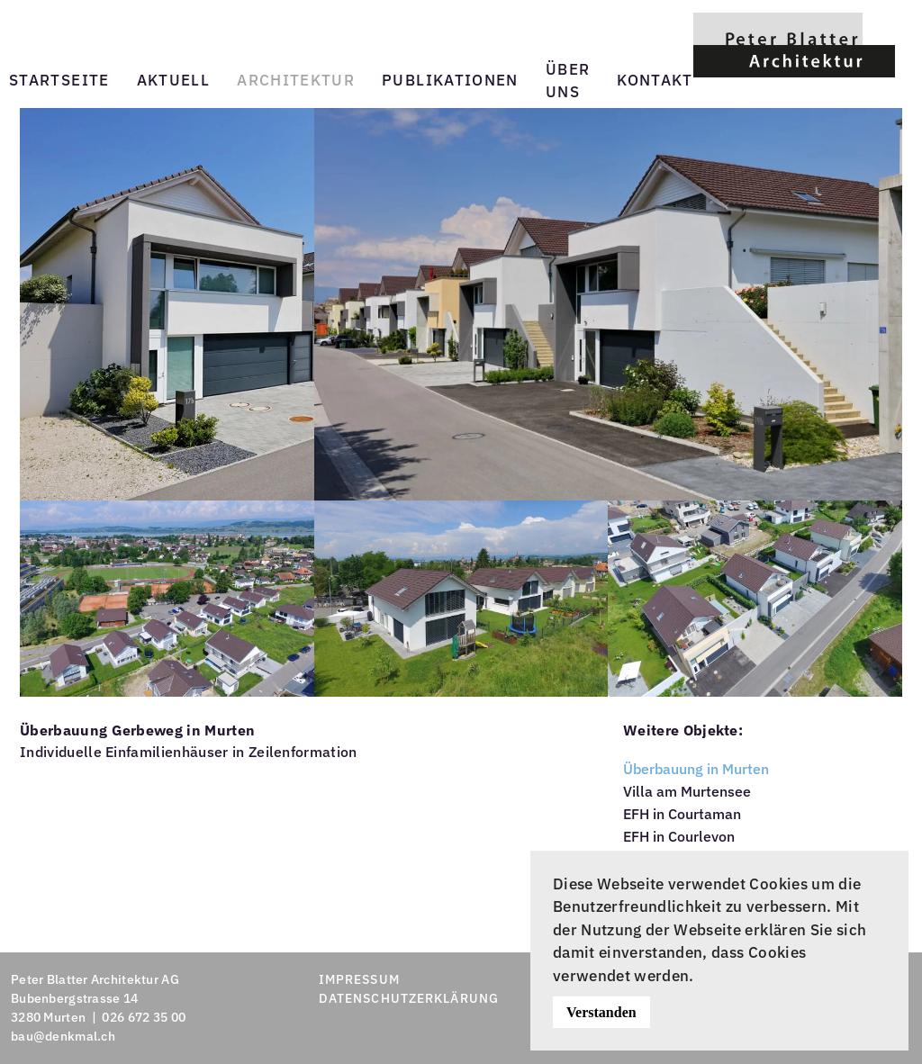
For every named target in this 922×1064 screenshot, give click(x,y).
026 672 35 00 (143, 1017)
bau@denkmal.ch (63, 1036)
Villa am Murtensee (687, 791)
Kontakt (655, 80)
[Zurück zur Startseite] (794, 45)
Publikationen (450, 80)
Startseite (59, 80)
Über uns (568, 81)
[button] (167, 302)
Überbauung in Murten (696, 769)
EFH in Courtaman (682, 814)
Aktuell (174, 80)
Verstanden (601, 1012)
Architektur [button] (296, 80)
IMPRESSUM (359, 979)
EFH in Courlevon (679, 836)
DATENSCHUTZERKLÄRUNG (409, 998)
